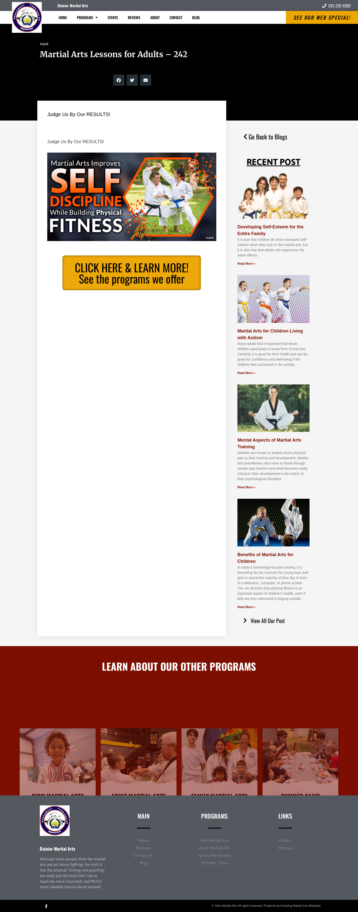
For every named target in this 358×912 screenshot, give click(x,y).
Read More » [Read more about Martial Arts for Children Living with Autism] (246, 373)
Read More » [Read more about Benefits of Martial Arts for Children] (246, 607)
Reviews (134, 17)
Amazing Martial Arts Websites (300, 906)
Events (113, 17)
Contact (176, 17)
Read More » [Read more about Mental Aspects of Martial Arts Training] (246, 487)
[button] (118, 80)
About (155, 17)
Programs (87, 17)
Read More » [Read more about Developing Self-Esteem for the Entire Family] (246, 263)
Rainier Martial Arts (73, 5)
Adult (44, 44)
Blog (196, 17)
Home (63, 17)
